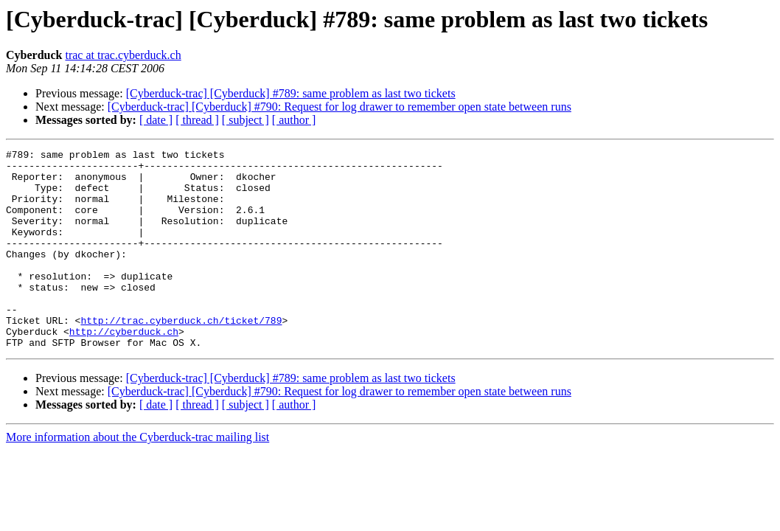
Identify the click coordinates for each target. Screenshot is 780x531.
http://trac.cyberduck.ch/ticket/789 (181, 355)
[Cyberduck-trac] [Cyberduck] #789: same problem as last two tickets (291, 93)
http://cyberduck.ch (123, 368)
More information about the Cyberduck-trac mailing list (137, 477)
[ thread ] (197, 120)
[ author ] (294, 120)
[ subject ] (245, 120)
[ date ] (156, 120)
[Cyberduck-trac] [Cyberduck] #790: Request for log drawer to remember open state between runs (339, 106)
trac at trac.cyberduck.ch (123, 55)
